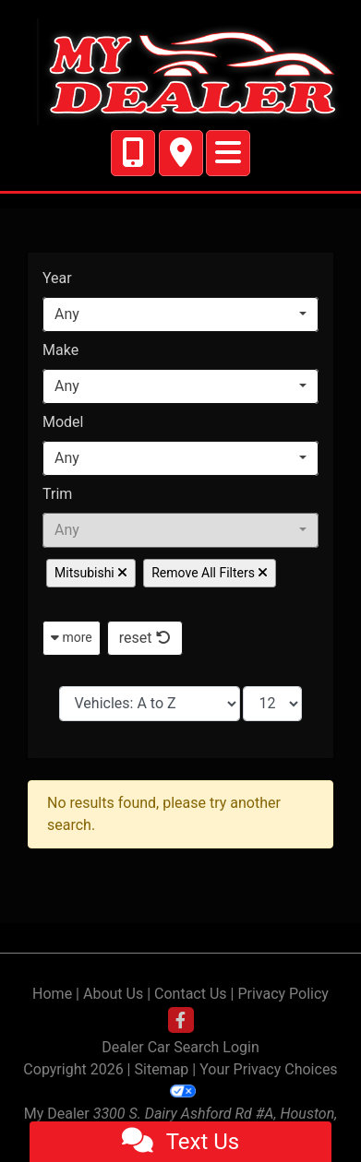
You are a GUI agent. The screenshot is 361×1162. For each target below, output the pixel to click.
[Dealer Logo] (180, 71)
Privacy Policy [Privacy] (283, 993)
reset (145, 637)
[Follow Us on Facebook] (181, 1021)
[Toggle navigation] (228, 153)
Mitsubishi (90, 572)
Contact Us (190, 993)
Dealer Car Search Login (180, 1047)
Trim (57, 494)
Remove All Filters (209, 572)
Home (52, 993)
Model (63, 422)
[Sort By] (149, 703)
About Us (113, 993)
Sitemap (162, 1069)
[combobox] (180, 314)
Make (60, 350)
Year (57, 278)
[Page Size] (272, 703)
